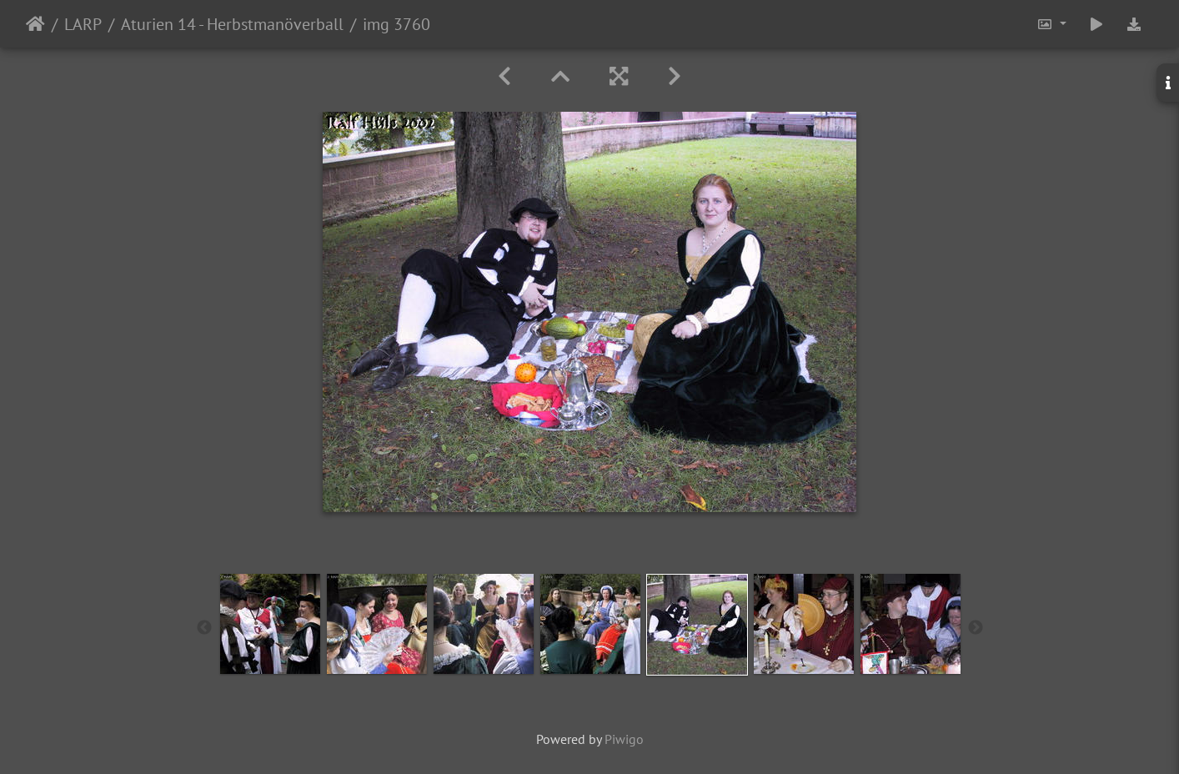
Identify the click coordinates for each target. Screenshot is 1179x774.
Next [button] (975, 628)
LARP (83, 24)
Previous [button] (204, 628)
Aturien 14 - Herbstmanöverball (232, 24)
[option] (270, 624)
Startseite (35, 24)
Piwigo (624, 739)
